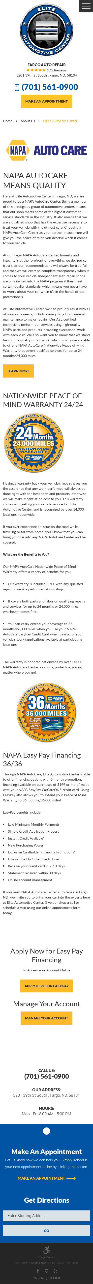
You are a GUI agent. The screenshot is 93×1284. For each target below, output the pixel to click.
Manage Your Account (46, 1017)
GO (46, 1230)
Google (46, 1271)
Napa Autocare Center (60, 120)
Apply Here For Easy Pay (47, 985)
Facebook (37, 1271)
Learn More (18, 370)
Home (7, 120)
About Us (28, 120)
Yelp (55, 1271)
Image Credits (46, 1257)
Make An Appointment (46, 101)
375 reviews (56, 70)
